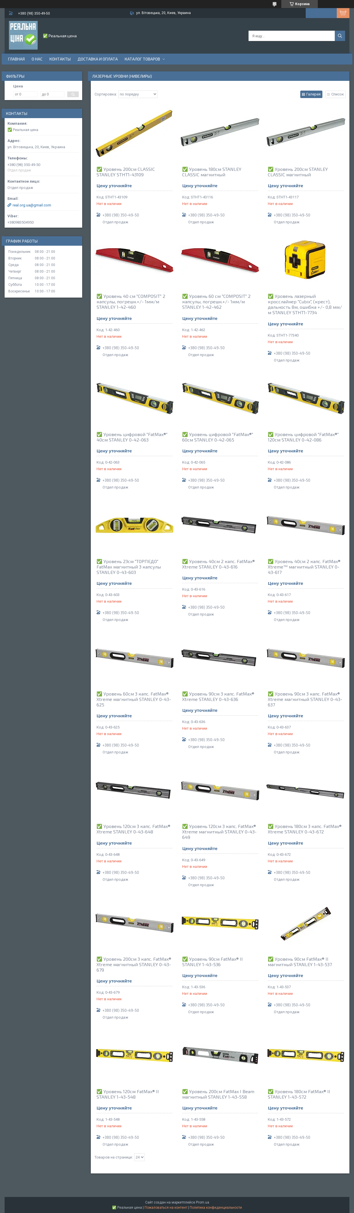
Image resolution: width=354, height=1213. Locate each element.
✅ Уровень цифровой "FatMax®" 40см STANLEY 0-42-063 (132, 436)
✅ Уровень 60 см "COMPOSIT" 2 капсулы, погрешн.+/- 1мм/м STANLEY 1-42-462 (216, 301)
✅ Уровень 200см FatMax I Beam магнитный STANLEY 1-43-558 (218, 1094)
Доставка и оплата (98, 58)
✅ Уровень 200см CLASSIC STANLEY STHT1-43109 (126, 171)
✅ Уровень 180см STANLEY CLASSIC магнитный (211, 171)
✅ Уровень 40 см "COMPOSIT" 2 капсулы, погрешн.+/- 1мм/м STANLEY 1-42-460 (131, 301)
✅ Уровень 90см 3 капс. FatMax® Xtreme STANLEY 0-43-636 (218, 696)
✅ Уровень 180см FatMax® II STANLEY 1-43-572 (299, 1094)
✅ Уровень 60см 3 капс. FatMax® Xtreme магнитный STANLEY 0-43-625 (134, 699)
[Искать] (340, 36)
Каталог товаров (142, 58)
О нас (37, 58)
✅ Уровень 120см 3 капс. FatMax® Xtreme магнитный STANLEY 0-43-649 (219, 831)
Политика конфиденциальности (216, 1208)
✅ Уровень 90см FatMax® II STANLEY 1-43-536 (212, 961)
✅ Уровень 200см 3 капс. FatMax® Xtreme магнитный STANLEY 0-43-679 (134, 964)
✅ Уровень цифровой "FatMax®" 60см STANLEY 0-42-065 (217, 436)
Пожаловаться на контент (166, 1208)
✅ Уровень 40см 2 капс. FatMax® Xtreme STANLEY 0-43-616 (218, 563)
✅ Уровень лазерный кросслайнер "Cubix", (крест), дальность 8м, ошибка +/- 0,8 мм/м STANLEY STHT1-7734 (305, 304)
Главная (16, 58)
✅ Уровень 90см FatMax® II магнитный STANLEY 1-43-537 (300, 961)
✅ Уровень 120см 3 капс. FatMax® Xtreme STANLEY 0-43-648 (133, 828)
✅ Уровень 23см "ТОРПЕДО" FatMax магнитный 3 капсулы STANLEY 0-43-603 (129, 566)
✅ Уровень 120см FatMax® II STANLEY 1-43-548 (128, 1094)
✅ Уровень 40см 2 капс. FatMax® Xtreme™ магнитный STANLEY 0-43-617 (304, 566)
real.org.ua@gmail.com (32, 205)
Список (337, 94)
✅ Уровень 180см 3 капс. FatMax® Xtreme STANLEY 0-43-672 (305, 828)
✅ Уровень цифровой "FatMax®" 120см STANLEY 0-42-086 (303, 436)
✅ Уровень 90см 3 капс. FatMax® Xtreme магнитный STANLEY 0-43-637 (305, 699)
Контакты (60, 58)
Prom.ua (202, 1202)
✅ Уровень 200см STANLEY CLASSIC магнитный (298, 171)
